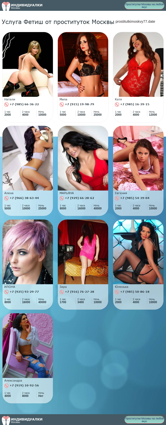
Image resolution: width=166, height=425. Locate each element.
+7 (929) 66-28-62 (77, 198)
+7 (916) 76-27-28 (77, 292)
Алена (9, 193)
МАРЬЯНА (67, 193)
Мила (63, 99)
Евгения (121, 193)
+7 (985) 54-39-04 (132, 198)
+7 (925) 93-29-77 (21, 292)
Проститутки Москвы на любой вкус (144, 5)
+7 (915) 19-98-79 (77, 104)
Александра (13, 380)
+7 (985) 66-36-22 (21, 104)
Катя (118, 99)
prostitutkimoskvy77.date (135, 21)
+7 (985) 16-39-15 (132, 104)
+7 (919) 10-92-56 (21, 386)
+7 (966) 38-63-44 (21, 198)
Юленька (121, 286)
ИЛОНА (9, 286)
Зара (63, 286)
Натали (9, 99)
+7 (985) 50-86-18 (132, 292)
